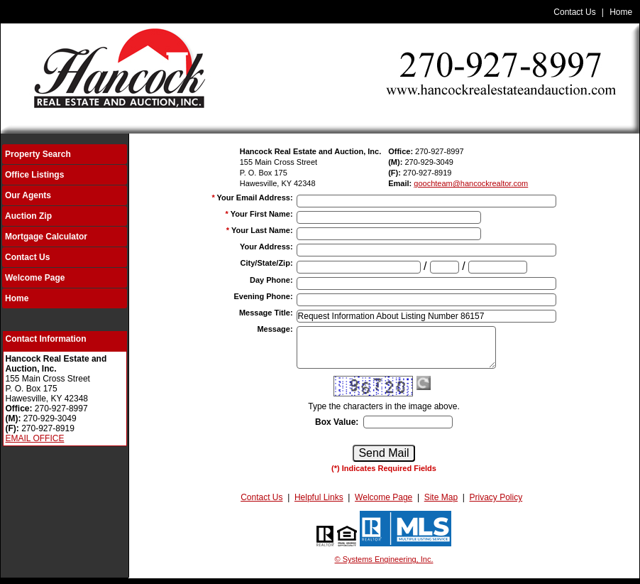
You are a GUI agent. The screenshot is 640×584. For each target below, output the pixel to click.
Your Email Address (255, 197)
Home (620, 12)
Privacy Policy (496, 497)
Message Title (266, 312)
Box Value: (336, 422)
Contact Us (574, 12)
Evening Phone (262, 296)
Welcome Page (35, 278)
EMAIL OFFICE (35, 438)
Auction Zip (28, 216)
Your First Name (262, 214)
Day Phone (271, 280)
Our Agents (28, 195)
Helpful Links (318, 497)
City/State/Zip (267, 263)
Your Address (266, 246)
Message (274, 329)
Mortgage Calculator (46, 237)
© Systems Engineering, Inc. (384, 559)
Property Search (38, 154)
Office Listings (34, 175)
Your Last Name (262, 230)
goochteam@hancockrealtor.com (471, 183)
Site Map (441, 497)
